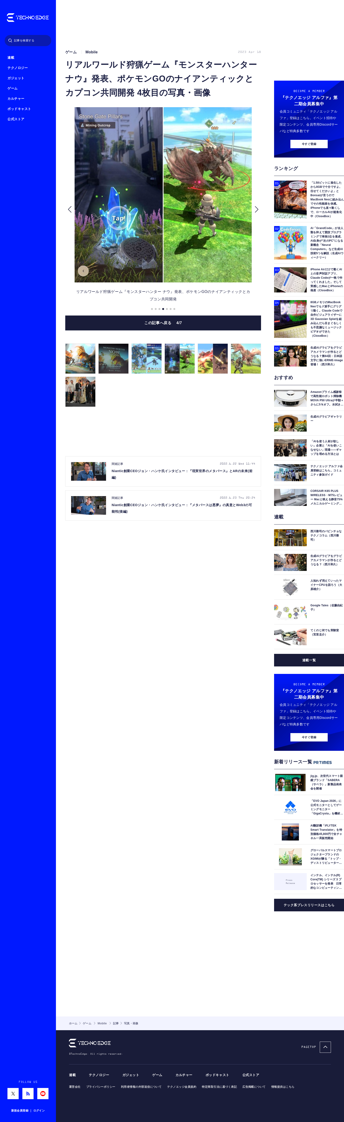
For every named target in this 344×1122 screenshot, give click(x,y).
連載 (10, 57)
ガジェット (15, 78)
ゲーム (12, 88)
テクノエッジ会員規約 (181, 1086)
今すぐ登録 (309, 144)
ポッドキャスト (19, 109)
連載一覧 (309, 660)
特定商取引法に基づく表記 (219, 1086)
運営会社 (75, 1086)
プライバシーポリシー (100, 1086)
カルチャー (15, 98)
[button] (70, 209)
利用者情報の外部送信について (141, 1086)
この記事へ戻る (163, 323)
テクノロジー (17, 68)
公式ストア (15, 119)
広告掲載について (254, 1086)
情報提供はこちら (283, 1086)
